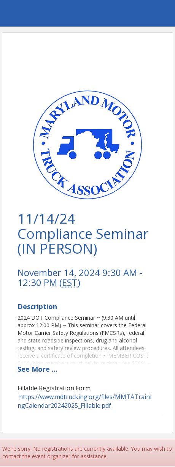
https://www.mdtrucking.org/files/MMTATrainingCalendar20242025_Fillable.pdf (84, 401)
